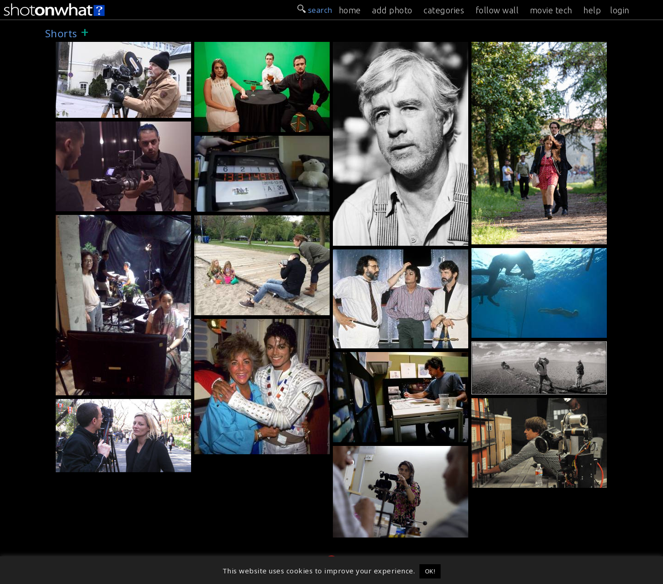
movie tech (551, 10)
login (619, 10)
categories (444, 10)
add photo (392, 10)
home (350, 10)
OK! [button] (430, 571)
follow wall (497, 10)
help (592, 10)
